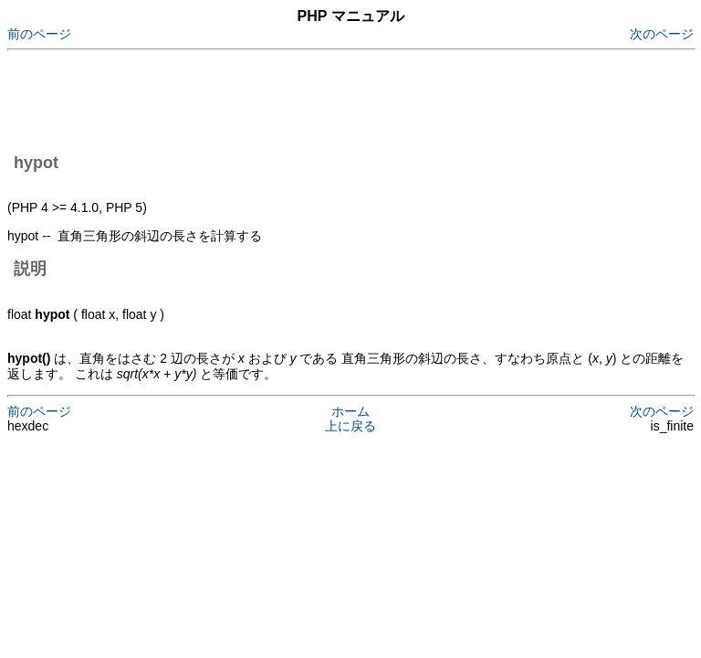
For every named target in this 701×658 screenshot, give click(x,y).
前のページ (39, 34)
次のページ (662, 34)
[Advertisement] (339, 99)
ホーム (350, 411)
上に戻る (350, 426)
